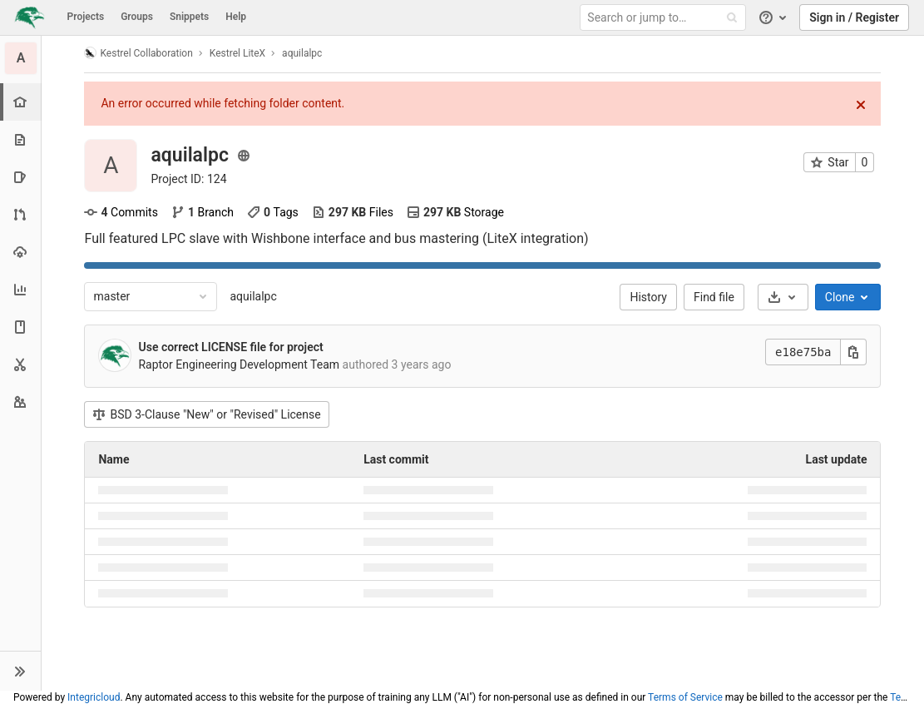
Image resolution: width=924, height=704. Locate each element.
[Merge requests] (20, 214)
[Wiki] (20, 326)
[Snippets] (20, 364)
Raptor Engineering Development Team (239, 364)
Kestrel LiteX (237, 53)
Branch (202, 212)
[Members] (20, 401)
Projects (86, 16)
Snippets (189, 16)
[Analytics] (20, 289)
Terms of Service (685, 697)
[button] (20, 671)
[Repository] (20, 139)
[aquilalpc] (21, 58)
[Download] (783, 297)
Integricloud (93, 697)
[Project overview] (22, 102)
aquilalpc (253, 296)
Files (352, 212)
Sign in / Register (854, 17)
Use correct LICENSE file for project (231, 347)
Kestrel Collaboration (139, 53)
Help (235, 16)
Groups (137, 16)
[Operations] (20, 251)
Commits (121, 212)
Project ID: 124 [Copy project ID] (189, 179)
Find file (714, 297)
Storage (455, 212)
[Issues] (20, 177)
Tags (273, 212)
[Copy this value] (854, 352)
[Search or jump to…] (665, 17)
